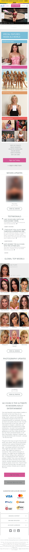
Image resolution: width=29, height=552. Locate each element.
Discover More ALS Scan (14, 482)
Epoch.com (15, 547)
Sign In (23, 5)
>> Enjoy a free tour (14, 165)
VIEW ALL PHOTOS (14, 394)
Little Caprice (24, 285)
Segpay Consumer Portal (24, 548)
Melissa (24, 319)
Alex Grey (24, 337)
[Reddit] (18, 531)
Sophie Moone (14, 302)
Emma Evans (14, 285)
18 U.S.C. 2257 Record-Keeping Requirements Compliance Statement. (14, 539)
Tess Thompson (4, 285)
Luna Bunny (14, 389)
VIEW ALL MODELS (14, 351)
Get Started (15, 5)
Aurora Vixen (4, 319)
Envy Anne (14, 203)
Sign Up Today (14, 160)
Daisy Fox (24, 302)
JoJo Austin (13, 265)
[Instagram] (14, 531)
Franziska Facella (14, 337)
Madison (14, 319)
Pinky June (4, 337)
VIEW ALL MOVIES (14, 209)
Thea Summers (4, 302)
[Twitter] (10, 531)
